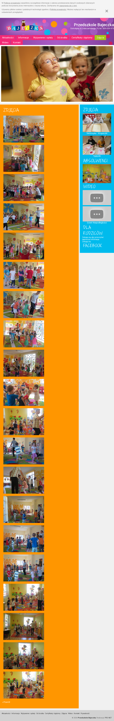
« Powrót (6, 702)
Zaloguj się (86, 241)
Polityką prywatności (58, 9)
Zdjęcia (100, 37)
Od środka (62, 37)
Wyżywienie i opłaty (43, 37)
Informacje (23, 37)
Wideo (5, 42)
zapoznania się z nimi (68, 6)
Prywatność (85, 713)
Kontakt (17, 42)
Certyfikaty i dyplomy (82, 37)
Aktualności (8, 37)
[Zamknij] (107, 11)
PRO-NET (108, 718)
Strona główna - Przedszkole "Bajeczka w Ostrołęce (25, 26)
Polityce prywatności (12, 3)
